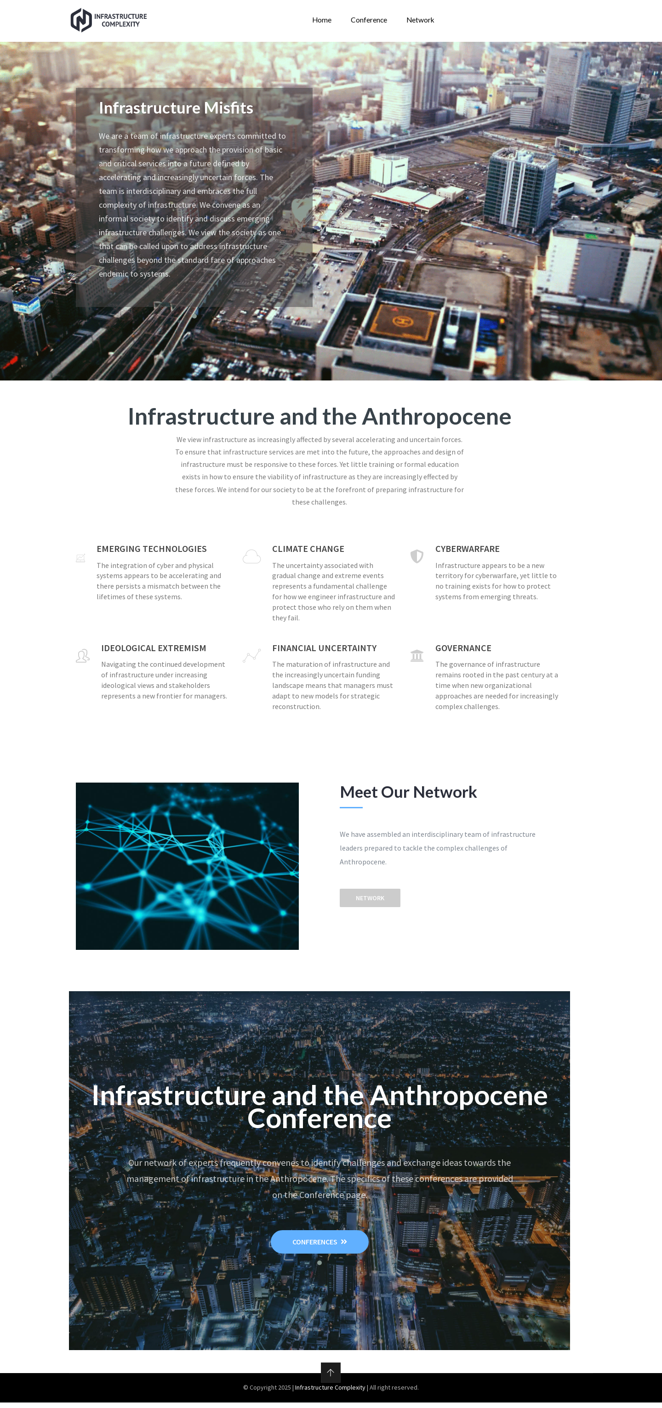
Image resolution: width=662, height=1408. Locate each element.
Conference (366, 22)
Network (418, 22)
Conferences (319, 1248)
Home (320, 22)
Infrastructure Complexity (330, 1393)
